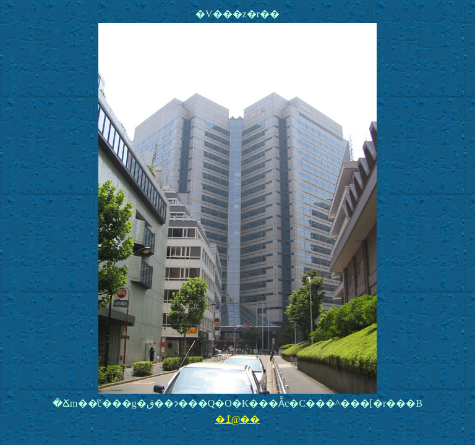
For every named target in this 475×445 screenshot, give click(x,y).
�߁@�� (237, 419)
